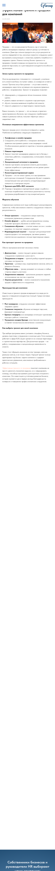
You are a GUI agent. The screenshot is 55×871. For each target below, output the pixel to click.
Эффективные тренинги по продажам (16, 368)
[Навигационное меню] (4, 5)
